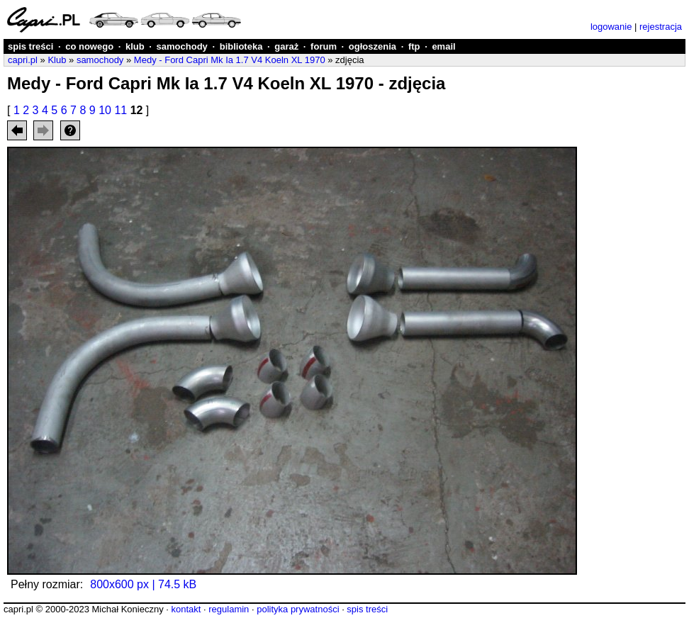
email (443, 46)
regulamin (228, 609)
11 (120, 110)
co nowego (89, 46)
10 (105, 110)
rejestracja (660, 26)
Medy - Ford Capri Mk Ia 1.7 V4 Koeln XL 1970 (229, 60)
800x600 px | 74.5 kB (143, 584)
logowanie (611, 26)
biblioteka (241, 46)
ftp (414, 46)
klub (135, 46)
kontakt (186, 609)
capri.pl (23, 60)
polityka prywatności (298, 609)
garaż (286, 46)
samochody (182, 46)
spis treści (30, 46)
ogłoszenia (372, 46)
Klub (56, 60)
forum (323, 46)
